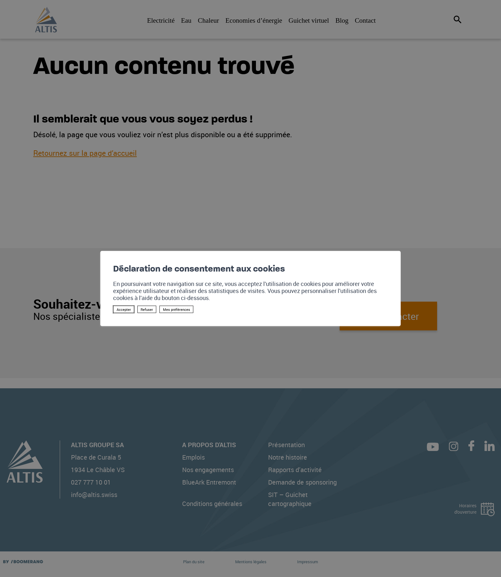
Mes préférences (176, 309)
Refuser (147, 309)
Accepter (124, 309)
